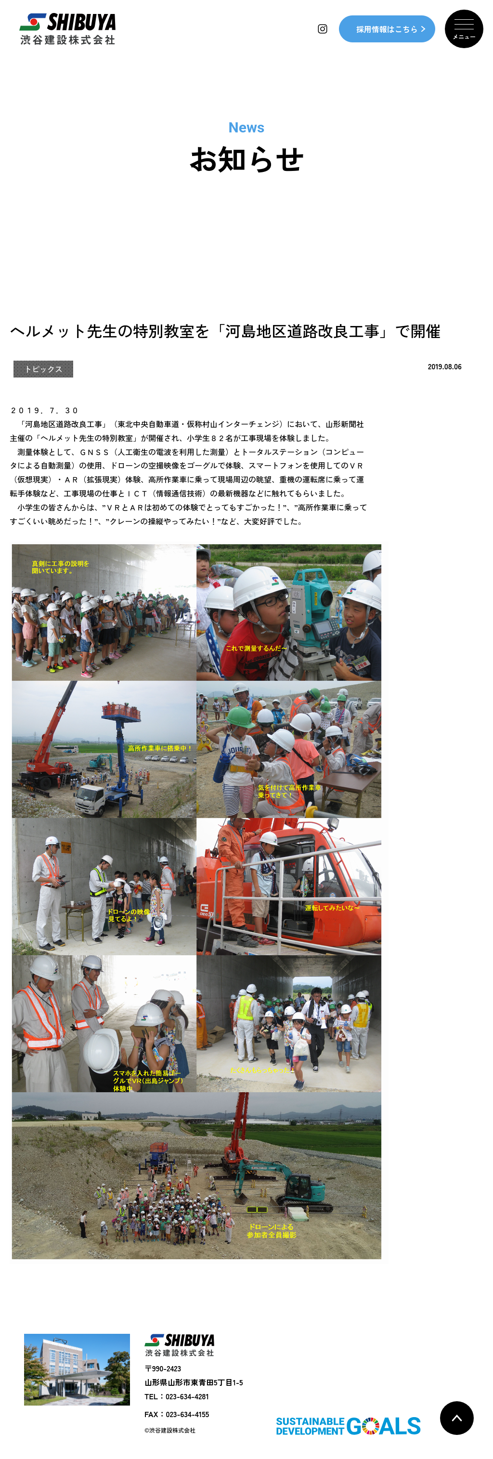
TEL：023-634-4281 (176, 1396)
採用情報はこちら (387, 29)
